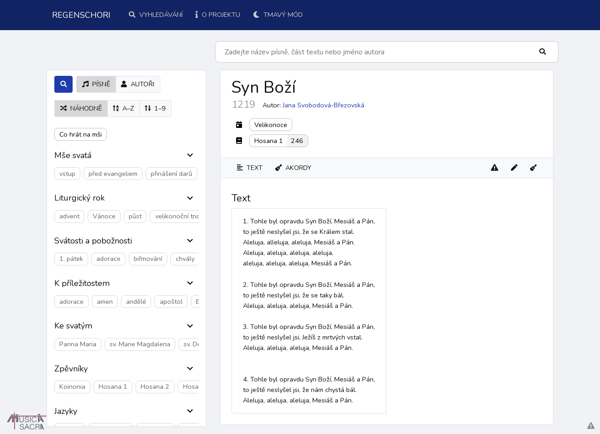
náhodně (81, 108)
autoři (137, 84)
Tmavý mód (278, 14)
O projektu (217, 14)
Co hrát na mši (80, 134)
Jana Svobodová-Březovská (323, 105)
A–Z (123, 108)
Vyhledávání (156, 14)
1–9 (155, 108)
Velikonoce (270, 124)
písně (96, 84)
